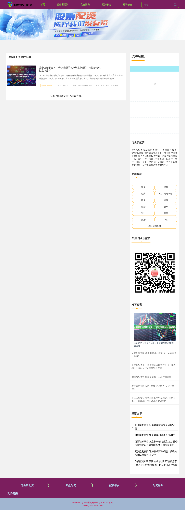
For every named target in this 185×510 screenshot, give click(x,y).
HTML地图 (108, 502)
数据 (143, 219)
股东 (166, 206)
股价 (143, 200)
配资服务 (127, 4)
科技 (166, 200)
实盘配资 (85, 4)
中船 (166, 219)
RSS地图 (98, 502)
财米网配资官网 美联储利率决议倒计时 (155, 435)
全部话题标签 (154, 226)
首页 (42, 4)
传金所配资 (63, 4)
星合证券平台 (46, 86)
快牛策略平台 (165, 193)
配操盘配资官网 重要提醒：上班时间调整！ (152, 377)
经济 (143, 193)
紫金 (143, 187)
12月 (143, 213)
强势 (166, 187)
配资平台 (106, 4)
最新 (143, 206)
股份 (166, 213)
